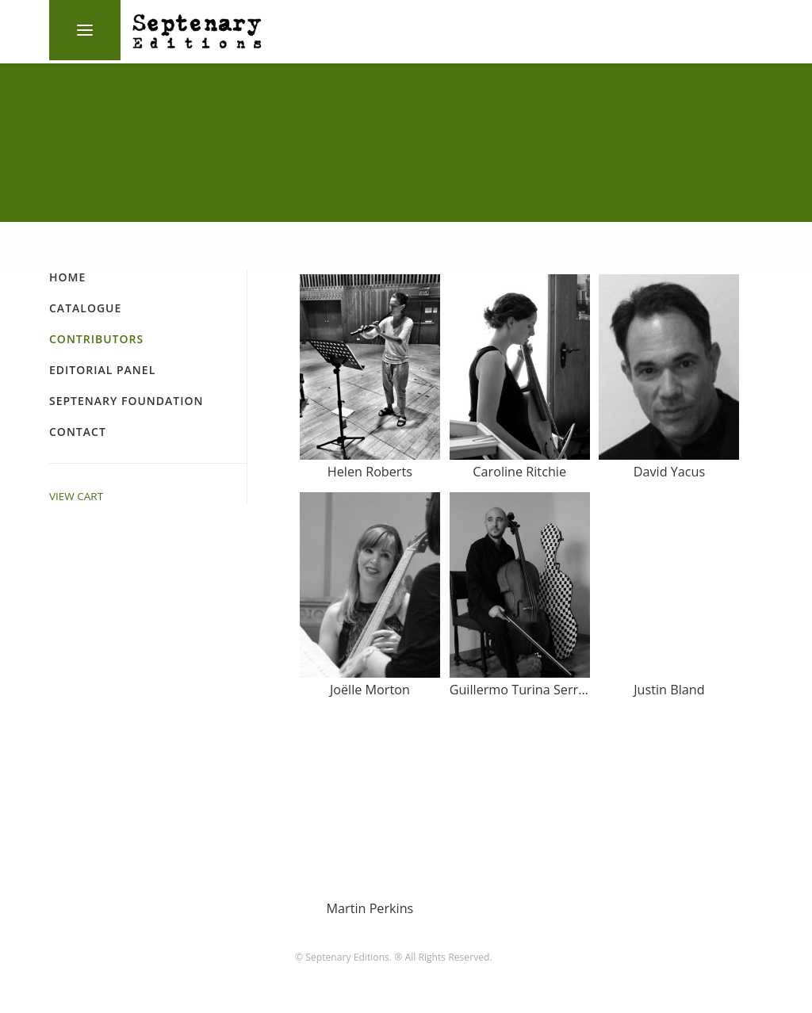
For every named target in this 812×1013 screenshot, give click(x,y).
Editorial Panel (102, 369)
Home (67, 277)
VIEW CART (76, 496)
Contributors (96, 338)
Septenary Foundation (126, 400)
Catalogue (85, 307)
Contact (77, 431)
